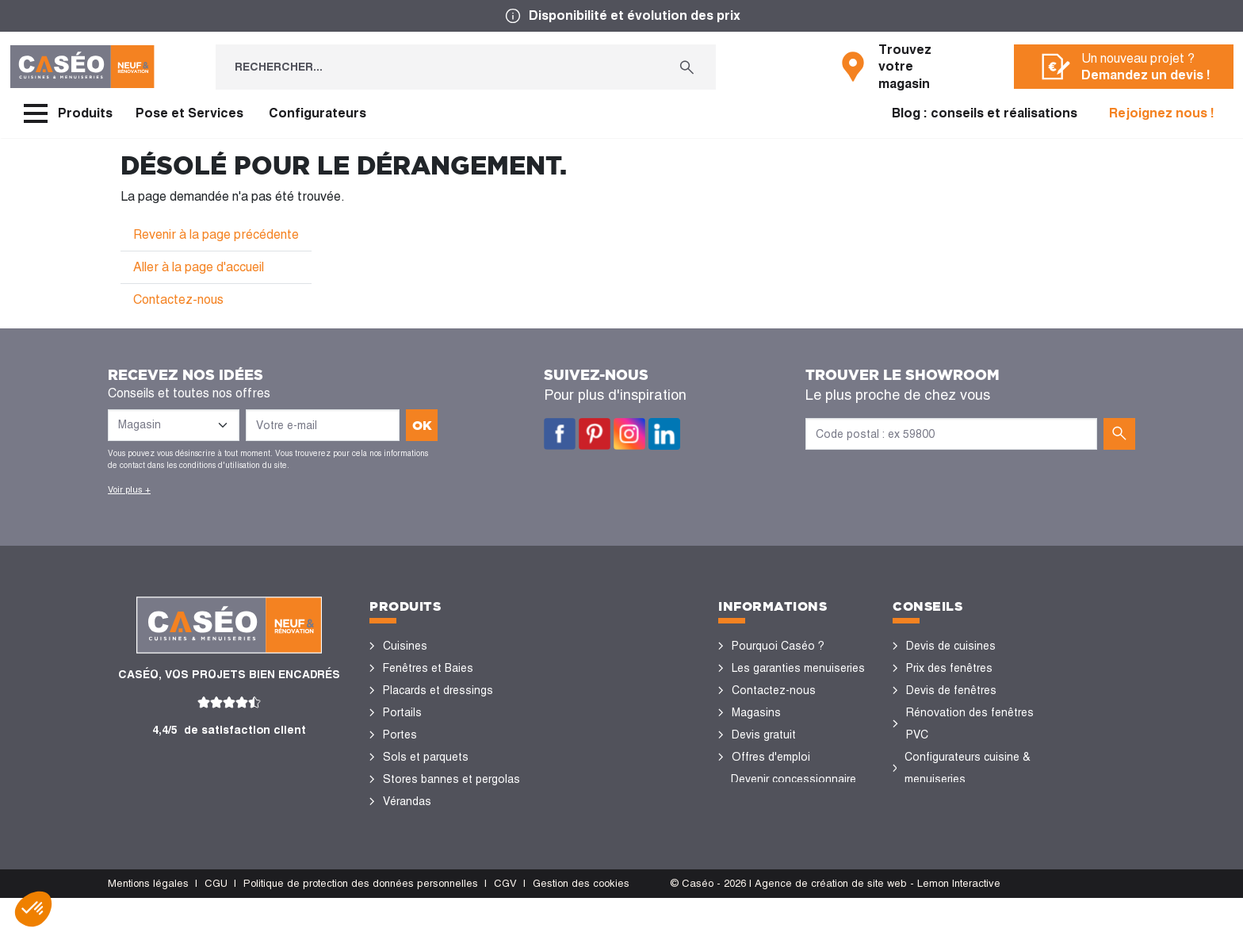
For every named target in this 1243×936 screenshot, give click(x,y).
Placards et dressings (438, 690)
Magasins (756, 712)
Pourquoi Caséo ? (778, 645)
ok (422, 425)
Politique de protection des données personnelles (360, 921)
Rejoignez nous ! (1161, 113)
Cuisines (405, 645)
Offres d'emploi (771, 756)
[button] (33, 909)
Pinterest (594, 434)
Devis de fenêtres (951, 690)
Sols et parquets (426, 756)
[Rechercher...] (437, 67)
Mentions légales (148, 921)
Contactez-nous (178, 299)
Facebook (560, 434)
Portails (402, 712)
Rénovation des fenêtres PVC (970, 723)
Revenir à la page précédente (216, 234)
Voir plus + (129, 489)
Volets (399, 823)
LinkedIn (664, 434)
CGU (216, 921)
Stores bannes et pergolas (451, 779)
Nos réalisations (948, 801)
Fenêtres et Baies (428, 668)
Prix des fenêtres (949, 668)
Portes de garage (427, 845)
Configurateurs (317, 113)
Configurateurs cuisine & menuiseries (968, 767)
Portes (400, 734)
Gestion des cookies (581, 921)
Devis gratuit (764, 734)
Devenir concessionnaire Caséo (793, 790)
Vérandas (407, 801)
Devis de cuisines (951, 645)
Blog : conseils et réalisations (984, 113)
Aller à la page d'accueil (198, 266)
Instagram (629, 434)
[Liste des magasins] (173, 425)
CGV (505, 921)
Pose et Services (189, 113)
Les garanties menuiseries (798, 668)
